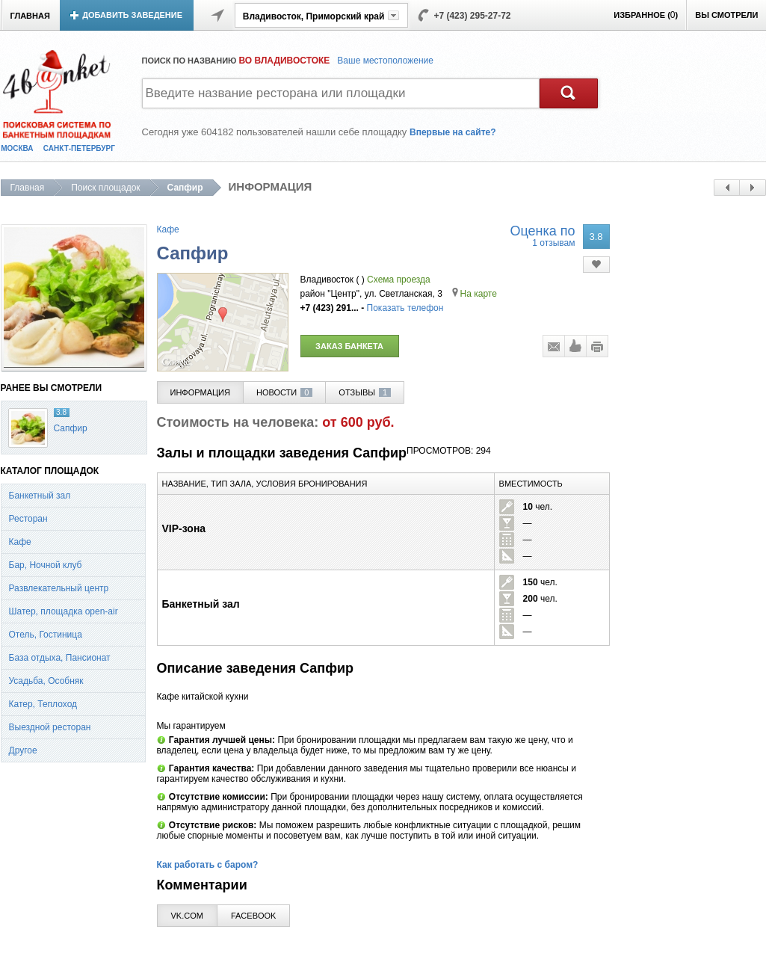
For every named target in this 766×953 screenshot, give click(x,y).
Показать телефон (405, 308)
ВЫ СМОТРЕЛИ (726, 14)
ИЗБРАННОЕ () (646, 15)
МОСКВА (17, 148)
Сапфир (70, 428)
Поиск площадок (105, 187)
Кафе (20, 542)
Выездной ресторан (50, 727)
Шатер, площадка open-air (63, 611)
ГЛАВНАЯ (30, 15)
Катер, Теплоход (43, 704)
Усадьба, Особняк (46, 681)
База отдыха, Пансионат (60, 658)
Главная (27, 187)
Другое (23, 750)
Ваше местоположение (385, 60)
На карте (474, 294)
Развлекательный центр (59, 588)
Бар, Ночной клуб (45, 565)
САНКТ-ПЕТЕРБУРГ (79, 148)
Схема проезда (398, 279)
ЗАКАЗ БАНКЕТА (349, 346)
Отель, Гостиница (45, 634)
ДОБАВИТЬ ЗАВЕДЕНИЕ (132, 14)
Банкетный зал (40, 495)
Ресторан (28, 518)
